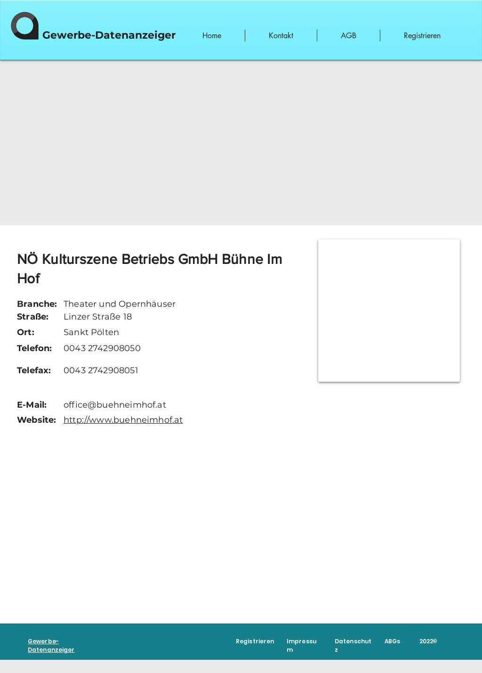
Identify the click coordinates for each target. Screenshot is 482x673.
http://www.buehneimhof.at (123, 420)
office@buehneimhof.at (115, 405)
